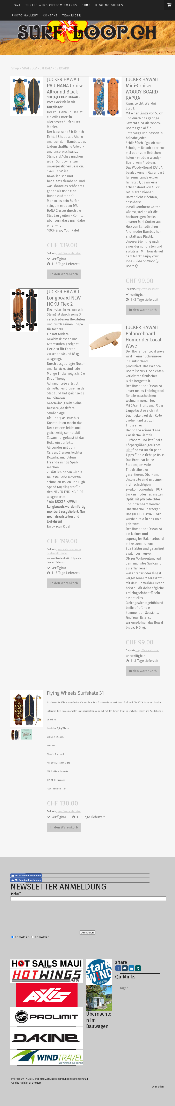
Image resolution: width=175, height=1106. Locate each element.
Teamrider (71, 15)
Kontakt (50, 15)
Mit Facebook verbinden (26, 875)
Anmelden (87, 932)
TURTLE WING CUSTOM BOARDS (51, 5)
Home (16, 5)
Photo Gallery (25, 15)
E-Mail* (15, 893)
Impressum (17, 1078)
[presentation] (41, 917)
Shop (86, 5)
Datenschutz (79, 1078)
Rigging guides (109, 5)
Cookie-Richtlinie (20, 1082)
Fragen (123, 988)
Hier (129, 450)
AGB (28, 1078)
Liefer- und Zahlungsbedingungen (51, 1078)
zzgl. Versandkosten (69, 253)
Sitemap (36, 1082)
